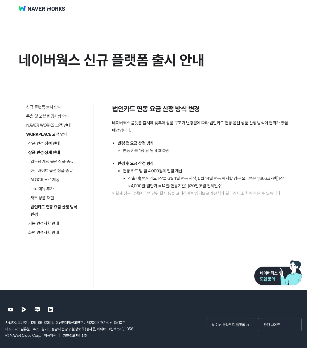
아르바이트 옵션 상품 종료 (51, 170)
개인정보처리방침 (75, 335)
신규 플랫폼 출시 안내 (43, 107)
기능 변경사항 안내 (43, 223)
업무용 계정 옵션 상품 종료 (52, 161)
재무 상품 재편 (42, 197)
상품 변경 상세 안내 (44, 152)
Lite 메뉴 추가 (42, 188)
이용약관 (50, 335)
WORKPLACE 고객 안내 (46, 134)
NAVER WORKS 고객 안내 (48, 125)
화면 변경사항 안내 (43, 232)
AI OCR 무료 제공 (44, 179)
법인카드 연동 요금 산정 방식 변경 (53, 210)
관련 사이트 (272, 325)
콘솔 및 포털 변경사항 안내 (47, 116)
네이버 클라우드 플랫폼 (228, 325)
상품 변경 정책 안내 (44, 143)
